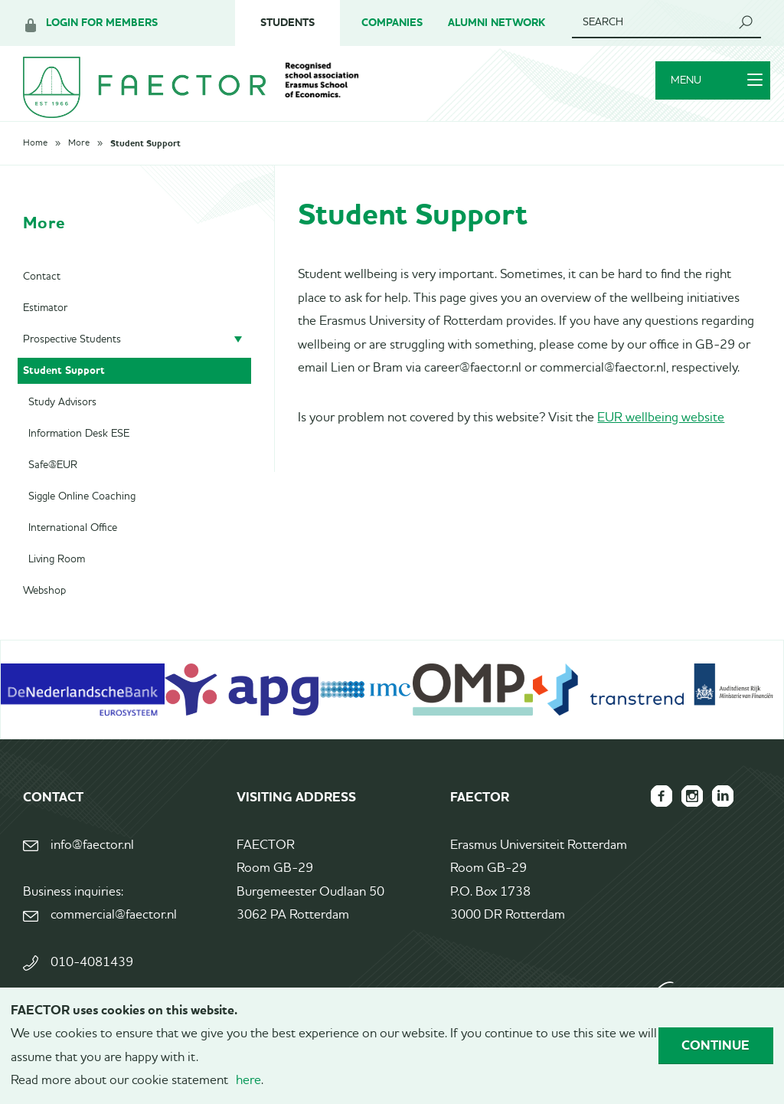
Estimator (45, 328)
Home (35, 163)
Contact (41, 296)
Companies (392, 22)
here (248, 1080)
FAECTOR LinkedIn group (719, 816)
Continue (715, 1045)
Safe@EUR (52, 485)
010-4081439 (92, 982)
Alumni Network (496, 22)
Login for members (102, 22)
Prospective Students (72, 359)
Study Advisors (62, 422)
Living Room (56, 579)
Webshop (44, 610)
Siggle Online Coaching (82, 516)
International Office (72, 547)
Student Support (145, 163)
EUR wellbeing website (660, 437)
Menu (707, 94)
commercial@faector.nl (114, 935)
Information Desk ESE (78, 453)
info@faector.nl (92, 865)
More (79, 163)
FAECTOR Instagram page (683, 816)
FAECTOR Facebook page (646, 816)
